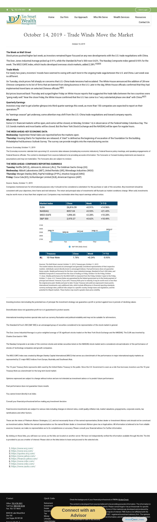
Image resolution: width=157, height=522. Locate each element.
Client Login (142, 2)
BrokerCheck (124, 492)
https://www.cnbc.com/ (22, 454)
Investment (48, 498)
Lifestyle (47, 511)
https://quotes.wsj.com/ (23, 446)
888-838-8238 (19, 499)
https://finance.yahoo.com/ (24, 451)
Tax (45, 506)
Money (46, 509)
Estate (46, 501)
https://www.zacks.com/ (23, 459)
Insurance (48, 504)
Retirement (48, 496)
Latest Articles (49, 514)
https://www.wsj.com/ (22, 441)
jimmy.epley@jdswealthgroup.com (19, 519)
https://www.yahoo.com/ (23, 448)
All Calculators (49, 519)
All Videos (48, 516)
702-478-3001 (19, 2)
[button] (51, 9)
